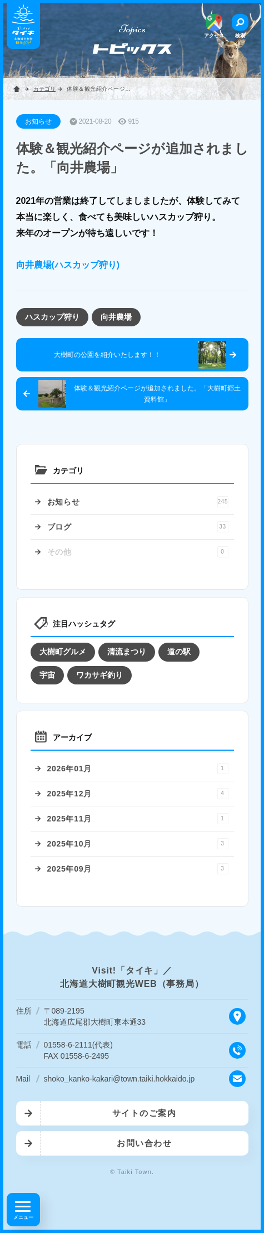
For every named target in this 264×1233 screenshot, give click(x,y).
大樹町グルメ (62, 651)
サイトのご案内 (144, 1113)
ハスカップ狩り (52, 316)
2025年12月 (137, 793)
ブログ (137, 526)
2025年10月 (137, 843)
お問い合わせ (144, 1143)
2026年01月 (137, 768)
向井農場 (116, 316)
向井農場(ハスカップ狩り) (68, 265)
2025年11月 (137, 818)
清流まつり (126, 651)
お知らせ (137, 501)
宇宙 (47, 675)
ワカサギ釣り (99, 675)
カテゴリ (44, 89)
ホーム (17, 89)
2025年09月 (137, 868)
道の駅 (179, 651)
